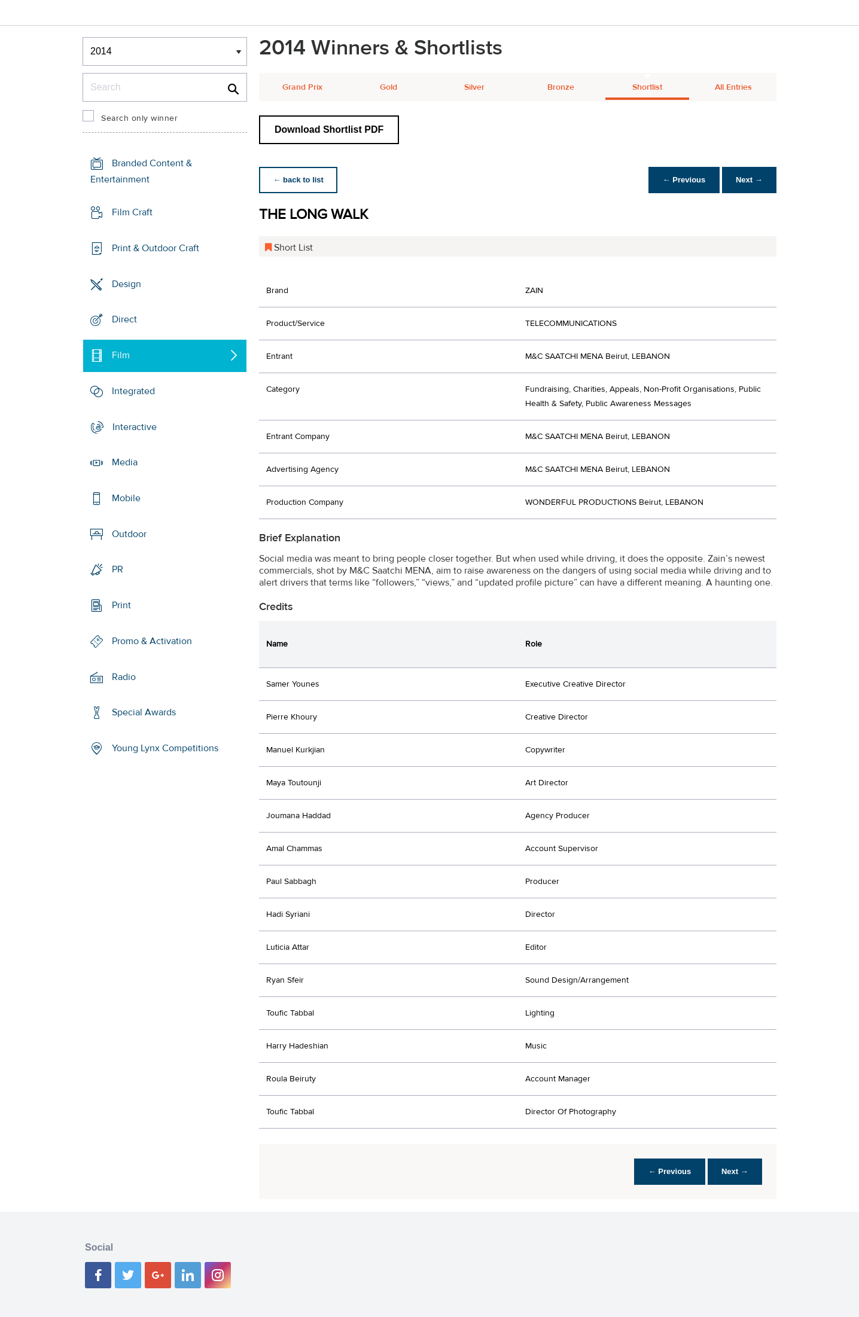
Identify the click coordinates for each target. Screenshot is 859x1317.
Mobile (126, 498)
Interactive (134, 426)
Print (121, 605)
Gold (388, 87)
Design (126, 283)
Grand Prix (302, 87)
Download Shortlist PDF (329, 129)
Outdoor (129, 534)
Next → (748, 179)
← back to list (298, 179)
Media (125, 462)
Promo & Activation (152, 641)
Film (121, 355)
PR (117, 569)
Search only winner (139, 118)
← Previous (683, 179)
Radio (124, 677)
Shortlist (647, 87)
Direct (124, 319)
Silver (474, 87)
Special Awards (144, 712)
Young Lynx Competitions (165, 748)
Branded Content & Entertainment (141, 171)
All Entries (733, 87)
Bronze (560, 87)
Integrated (133, 391)
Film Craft (132, 212)
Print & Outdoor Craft (155, 248)
